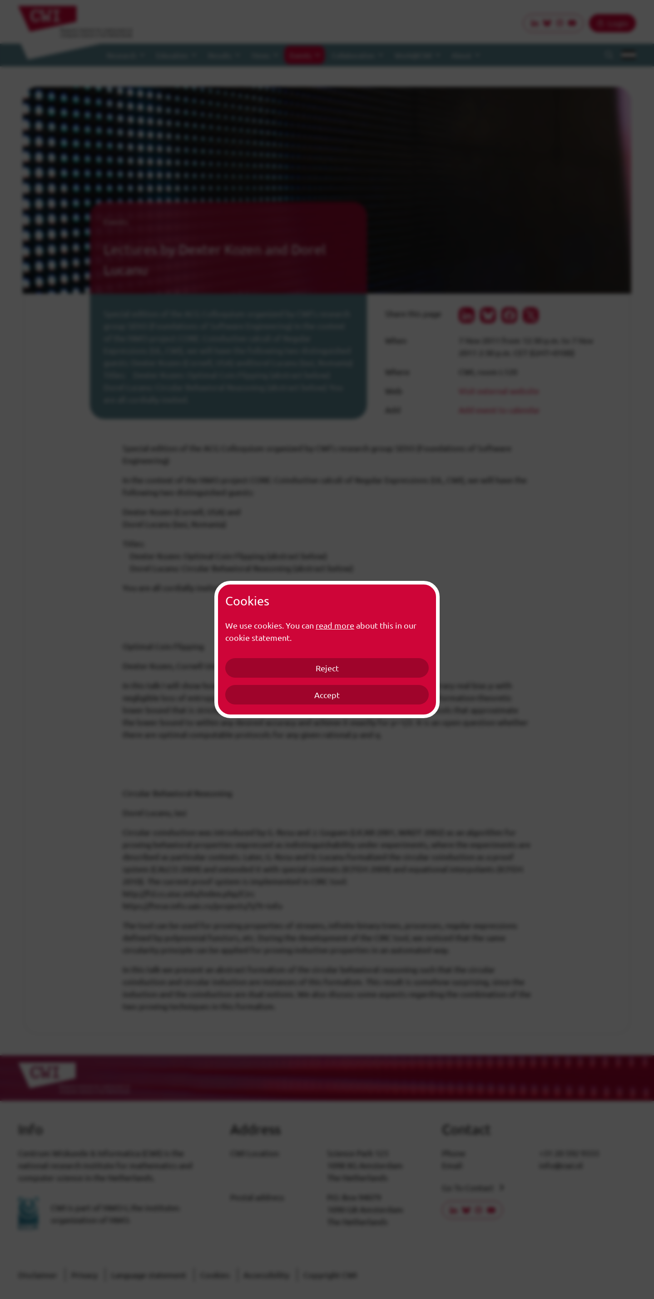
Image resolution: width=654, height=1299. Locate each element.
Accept (327, 694)
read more (335, 625)
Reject (327, 668)
